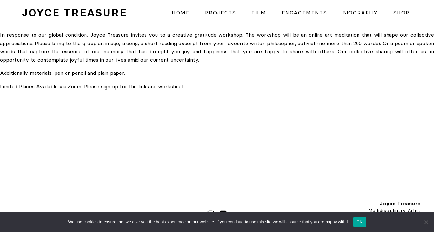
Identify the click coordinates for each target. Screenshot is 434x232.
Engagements (304, 12)
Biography (360, 12)
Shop (401, 12)
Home (180, 12)
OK (360, 221)
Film (258, 12)
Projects (220, 12)
